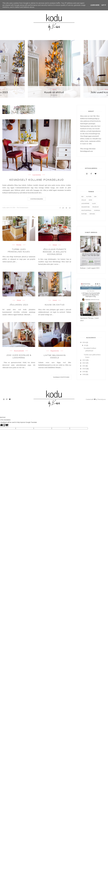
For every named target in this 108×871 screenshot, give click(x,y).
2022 (84, 363)
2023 (84, 360)
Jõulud (54, 89)
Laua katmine (36, 175)
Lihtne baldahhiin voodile (55, 356)
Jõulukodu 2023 (18, 305)
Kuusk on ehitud (54, 92)
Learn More (94, 5)
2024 (84, 342)
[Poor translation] (5, 425)
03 (85, 345)
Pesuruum (95, 207)
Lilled (94, 203)
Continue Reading (36, 199)
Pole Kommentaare (22, 207)
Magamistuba (54, 351)
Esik (95, 196)
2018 (84, 374)
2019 (84, 372)
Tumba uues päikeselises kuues (19, 250)
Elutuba (18, 245)
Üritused (92, 213)
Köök (90, 200)
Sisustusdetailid (19, 351)
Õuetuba (84, 213)
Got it (103, 5)
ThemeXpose (101, 399)
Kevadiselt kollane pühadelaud (36, 179)
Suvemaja (97, 210)
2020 (84, 369)
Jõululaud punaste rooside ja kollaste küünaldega (55, 251)
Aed (82, 196)
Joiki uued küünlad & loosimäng (18, 356)
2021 (84, 366)
